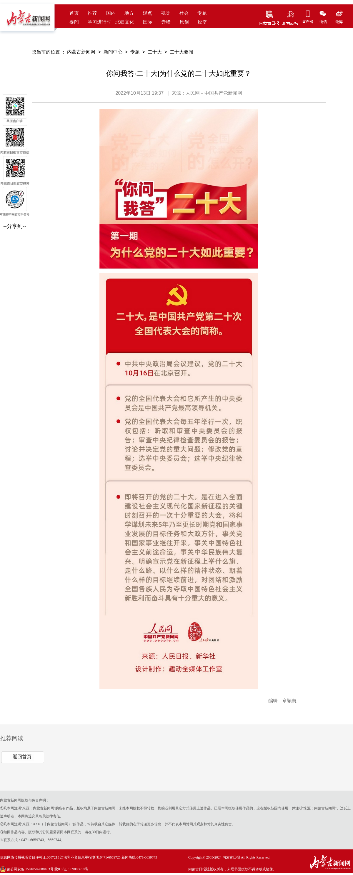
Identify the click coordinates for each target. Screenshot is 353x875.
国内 (111, 13)
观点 (147, 13)
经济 (202, 21)
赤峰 (166, 21)
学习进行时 (99, 21)
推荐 (92, 13)
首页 (74, 13)
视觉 (165, 13)
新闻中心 (113, 51)
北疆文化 (124, 21)
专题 (202, 13)
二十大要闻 (181, 51)
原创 (184, 21)
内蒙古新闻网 (81, 51)
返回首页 (22, 756)
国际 (147, 21)
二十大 (155, 51)
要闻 (74, 21)
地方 (129, 13)
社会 (184, 13)
